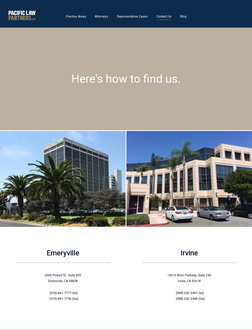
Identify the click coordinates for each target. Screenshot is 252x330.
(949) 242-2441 (187, 293)
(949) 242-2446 (187, 299)
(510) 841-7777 (60, 293)
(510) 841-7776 (60, 299)
